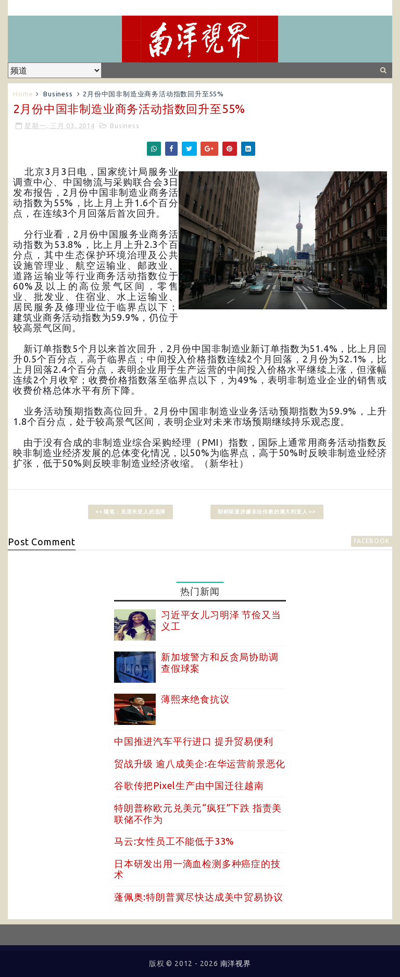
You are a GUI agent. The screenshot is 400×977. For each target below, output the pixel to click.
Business (57, 93)
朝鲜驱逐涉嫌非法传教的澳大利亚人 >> (267, 512)
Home (23, 93)
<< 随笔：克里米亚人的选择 (130, 512)
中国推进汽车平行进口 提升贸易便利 (193, 741)
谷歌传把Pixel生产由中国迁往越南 (189, 785)
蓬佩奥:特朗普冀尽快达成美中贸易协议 (198, 897)
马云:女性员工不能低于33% (174, 841)
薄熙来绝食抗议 (195, 699)
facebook (371, 540)
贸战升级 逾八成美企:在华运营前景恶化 (199, 763)
